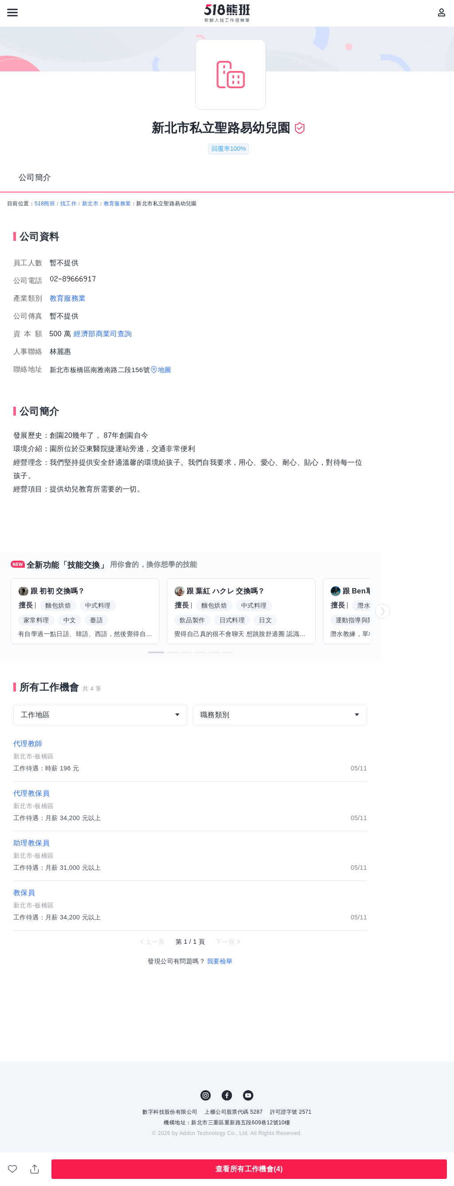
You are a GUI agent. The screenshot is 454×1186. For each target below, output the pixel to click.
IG (205, 1095)
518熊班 (45, 203)
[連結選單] (12, 12)
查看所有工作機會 (249, 1169)
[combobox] (100, 715)
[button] (156, 652)
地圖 (165, 369)
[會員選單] (441, 12)
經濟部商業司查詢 (103, 334)
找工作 (68, 203)
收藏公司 (12, 1168)
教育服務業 (117, 203)
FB (227, 1095)
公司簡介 (35, 177)
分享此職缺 (34, 1169)
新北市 (90, 203)
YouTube (248, 1095)
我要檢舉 (220, 961)
